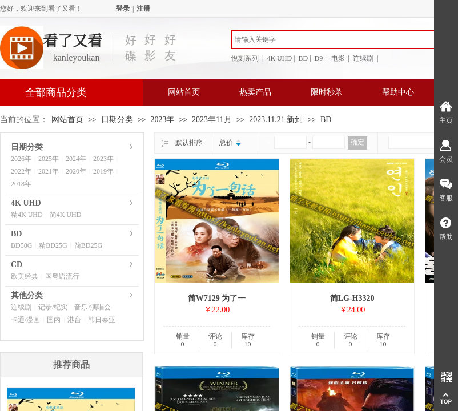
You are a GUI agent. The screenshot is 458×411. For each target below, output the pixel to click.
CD (16, 264)
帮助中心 (398, 92)
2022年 (21, 171)
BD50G (21, 245)
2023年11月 (211, 119)
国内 (54, 320)
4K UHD (26, 203)
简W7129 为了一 (217, 298)
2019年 (103, 171)
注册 (143, 9)
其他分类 (27, 295)
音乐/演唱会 (92, 307)
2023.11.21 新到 (276, 119)
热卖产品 (255, 92)
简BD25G (88, 245)
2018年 (21, 184)
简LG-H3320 (352, 298)
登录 (123, 9)
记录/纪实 (52, 307)
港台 (74, 320)
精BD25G (53, 245)
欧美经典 (24, 276)
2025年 (48, 159)
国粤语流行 (62, 276)
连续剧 (21, 307)
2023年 (162, 119)
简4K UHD (66, 215)
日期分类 (117, 119)
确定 (357, 142)
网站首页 (184, 92)
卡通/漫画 (25, 320)
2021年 (48, 171)
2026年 (21, 159)
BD (325, 119)
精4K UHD (27, 215)
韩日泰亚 (101, 320)
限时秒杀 (327, 92)
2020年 (76, 171)
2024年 (76, 159)
